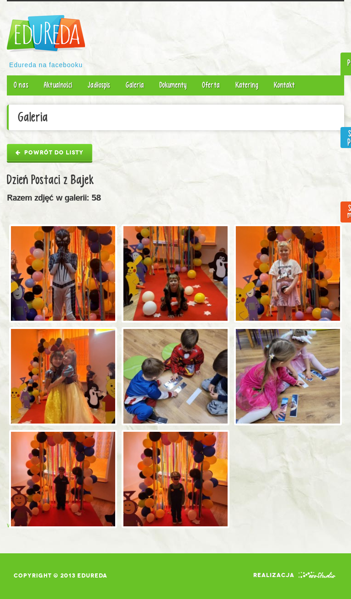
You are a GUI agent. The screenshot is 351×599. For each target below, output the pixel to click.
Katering (246, 85)
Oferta (211, 85)
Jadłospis (99, 85)
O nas (21, 85)
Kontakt (284, 85)
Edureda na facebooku (46, 65)
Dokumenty (173, 85)
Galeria (135, 85)
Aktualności (58, 85)
